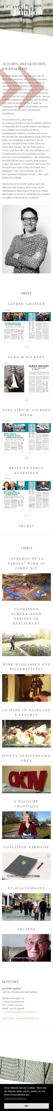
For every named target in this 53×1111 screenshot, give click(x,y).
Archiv (27, 525)
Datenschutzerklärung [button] (16, 1098)
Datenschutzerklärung (27, 1018)
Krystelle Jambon (23, 10)
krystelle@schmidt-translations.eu (20, 1011)
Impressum (8, 1018)
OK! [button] (26, 1106)
